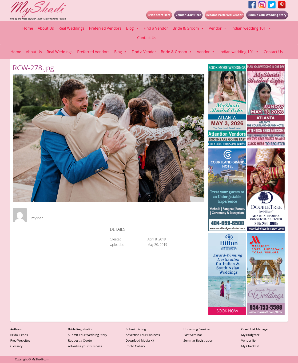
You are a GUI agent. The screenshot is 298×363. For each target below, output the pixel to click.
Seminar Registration (198, 340)
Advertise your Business (85, 346)
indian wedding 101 (251, 28)
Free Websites (20, 340)
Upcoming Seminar (197, 329)
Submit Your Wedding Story (87, 335)
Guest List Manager (255, 329)
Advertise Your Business (143, 335)
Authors (16, 329)
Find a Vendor (156, 28)
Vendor (218, 28)
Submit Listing (136, 329)
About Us (46, 28)
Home (27, 28)
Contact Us (146, 37)
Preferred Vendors (105, 28)
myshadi (38, 218)
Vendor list (248, 340)
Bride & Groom (188, 28)
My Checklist (250, 346)
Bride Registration (80, 329)
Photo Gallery (135, 346)
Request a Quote (80, 340)
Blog (132, 28)
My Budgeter (250, 335)
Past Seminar (192, 335)
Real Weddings (71, 28)
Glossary (16, 346)
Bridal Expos (19, 335)
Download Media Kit (140, 340)
